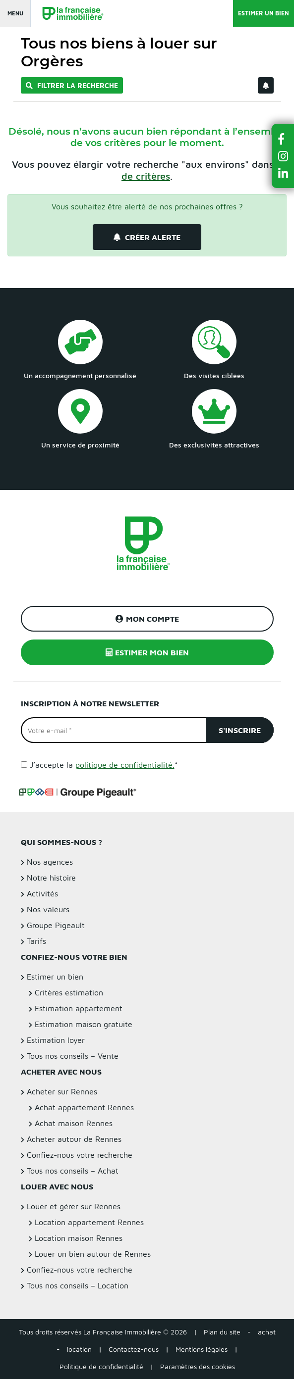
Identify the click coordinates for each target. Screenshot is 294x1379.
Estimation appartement (78, 1008)
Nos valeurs (48, 909)
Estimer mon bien (147, 652)
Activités (42, 893)
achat (267, 1332)
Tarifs (36, 940)
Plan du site (222, 1332)
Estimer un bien (263, 13)
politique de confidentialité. (125, 764)
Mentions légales (202, 1349)
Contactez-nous (134, 1349)
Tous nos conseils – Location (77, 1285)
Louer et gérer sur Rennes (73, 1206)
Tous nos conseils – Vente (72, 1055)
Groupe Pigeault (56, 925)
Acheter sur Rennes (62, 1091)
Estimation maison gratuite (83, 1024)
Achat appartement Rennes (84, 1107)
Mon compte (147, 618)
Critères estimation (69, 992)
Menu (15, 13)
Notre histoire (51, 877)
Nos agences (50, 861)
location (79, 1349)
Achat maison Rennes (74, 1123)
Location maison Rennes (78, 1237)
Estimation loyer (56, 1039)
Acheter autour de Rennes (74, 1138)
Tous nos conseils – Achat (72, 1170)
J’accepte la (104, 764)
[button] (283, 139)
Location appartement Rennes (89, 1222)
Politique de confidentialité (101, 1366)
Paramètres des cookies (197, 1366)
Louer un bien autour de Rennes (93, 1253)
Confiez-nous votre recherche (79, 1154)
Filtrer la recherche (72, 85)
